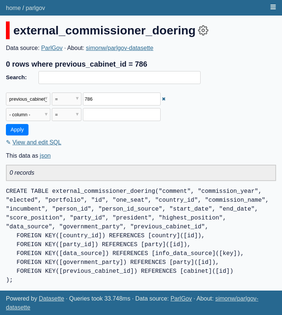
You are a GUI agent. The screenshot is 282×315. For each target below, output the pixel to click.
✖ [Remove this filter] (164, 99)
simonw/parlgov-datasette (119, 48)
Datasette (51, 298)
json (45, 156)
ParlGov (52, 48)
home (13, 8)
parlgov (35, 8)
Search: (16, 77)
